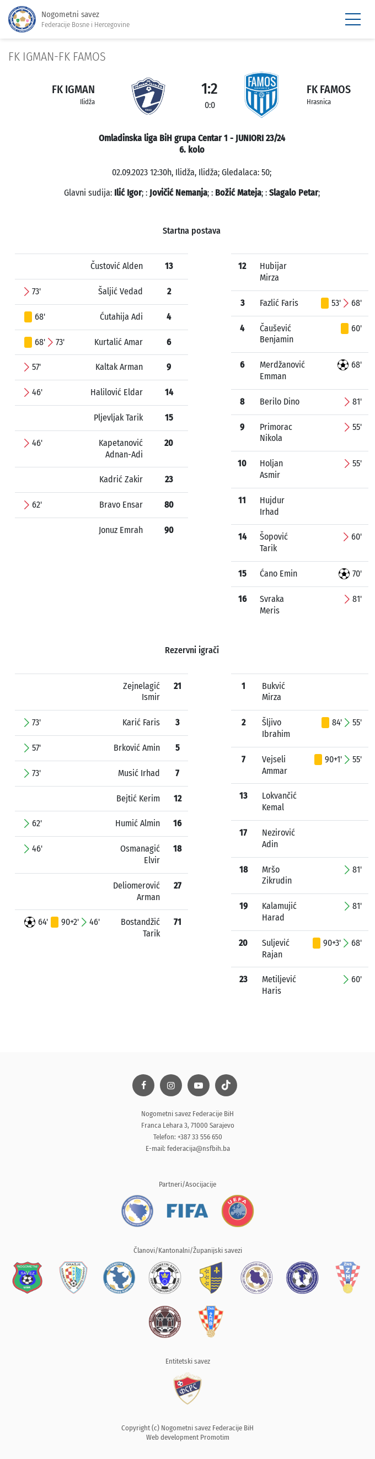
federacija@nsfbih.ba (198, 1148)
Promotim (214, 1437)
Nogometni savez (69, 19)
